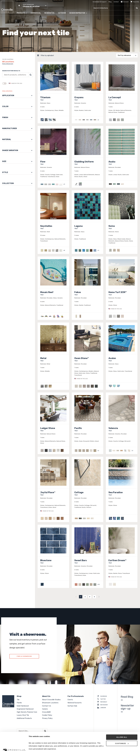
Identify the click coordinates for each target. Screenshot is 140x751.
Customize (122, 726)
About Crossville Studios (51, 700)
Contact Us (46, 706)
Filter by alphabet (47, 55)
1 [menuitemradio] (80, 596)
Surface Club (72, 706)
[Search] (137, 8)
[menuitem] (76, 596)
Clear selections (7, 91)
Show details (34, 747)
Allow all (121, 720)
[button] (32, 5)
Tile (18, 700)
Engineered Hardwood (25, 709)
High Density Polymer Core (27, 712)
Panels (19, 703)
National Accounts (75, 703)
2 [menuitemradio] (85, 596)
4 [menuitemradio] (94, 596)
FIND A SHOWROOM (24, 656)
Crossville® (46, 712)
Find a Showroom (7, 63)
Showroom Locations (50, 703)
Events (70, 700)
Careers (45, 709)
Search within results (11, 70)
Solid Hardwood (23, 706)
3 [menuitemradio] (89, 596)
